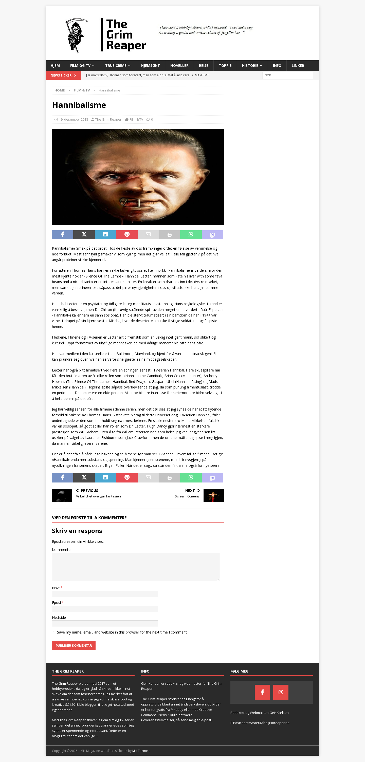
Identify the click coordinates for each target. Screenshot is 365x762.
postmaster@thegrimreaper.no (265, 722)
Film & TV (136, 119)
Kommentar (62, 549)
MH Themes (140, 751)
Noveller (179, 65)
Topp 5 (225, 65)
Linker (298, 65)
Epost (56, 602)
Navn (56, 587)
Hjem (55, 65)
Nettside (59, 617)
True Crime (115, 65)
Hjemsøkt (150, 65)
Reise (203, 65)
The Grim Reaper (108, 119)
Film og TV (80, 65)
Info (277, 65)
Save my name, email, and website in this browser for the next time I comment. (122, 632)
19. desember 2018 (73, 119)
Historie (250, 65)
